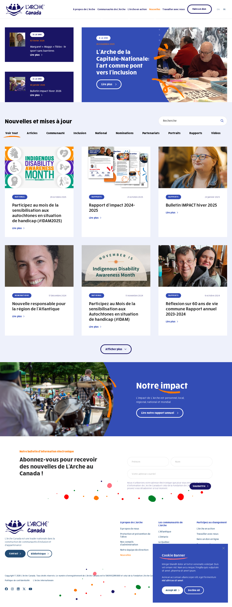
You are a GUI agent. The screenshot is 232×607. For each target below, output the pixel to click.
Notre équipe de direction (134, 549)
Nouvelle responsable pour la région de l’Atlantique (39, 306)
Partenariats (150, 133)
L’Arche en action (137, 9)
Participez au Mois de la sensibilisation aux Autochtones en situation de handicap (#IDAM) (113, 311)
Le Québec (164, 542)
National (101, 133)
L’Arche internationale (43, 580)
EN (218, 9)
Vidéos (216, 133)
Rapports (195, 133)
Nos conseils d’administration (129, 543)
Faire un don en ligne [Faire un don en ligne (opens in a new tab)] (208, 539)
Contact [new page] (13, 553)
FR (224, 9)
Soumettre (199, 485)
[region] (190, 573)
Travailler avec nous (174, 9)
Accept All (171, 590)
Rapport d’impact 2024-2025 (112, 207)
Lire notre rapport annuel (157, 412)
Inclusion (80, 133)
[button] (115, 349)
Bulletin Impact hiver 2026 (45, 90)
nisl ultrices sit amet (172, 580)
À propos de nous (129, 528)
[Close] (223, 548)
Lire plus (35, 54)
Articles (32, 133)
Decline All (194, 590)
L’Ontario (163, 536)
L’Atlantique (164, 531)
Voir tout (11, 133)
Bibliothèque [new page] (38, 553)
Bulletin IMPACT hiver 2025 (191, 204)
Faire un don (199, 8)
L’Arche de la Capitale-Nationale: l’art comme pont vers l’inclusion (122, 62)
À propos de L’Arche (84, 9)
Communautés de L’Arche (111, 9)
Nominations (124, 133)
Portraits (174, 133)
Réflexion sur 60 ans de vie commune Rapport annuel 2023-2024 (192, 308)
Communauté (55, 133)
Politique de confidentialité (17, 580)
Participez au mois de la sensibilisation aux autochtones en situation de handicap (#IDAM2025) (37, 212)
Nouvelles (154, 9)
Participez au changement (212, 522)
